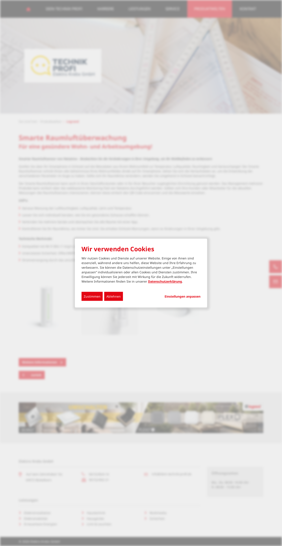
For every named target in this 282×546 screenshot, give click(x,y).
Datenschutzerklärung (165, 281)
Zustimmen (92, 296)
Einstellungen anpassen (182, 296)
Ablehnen (113, 296)
